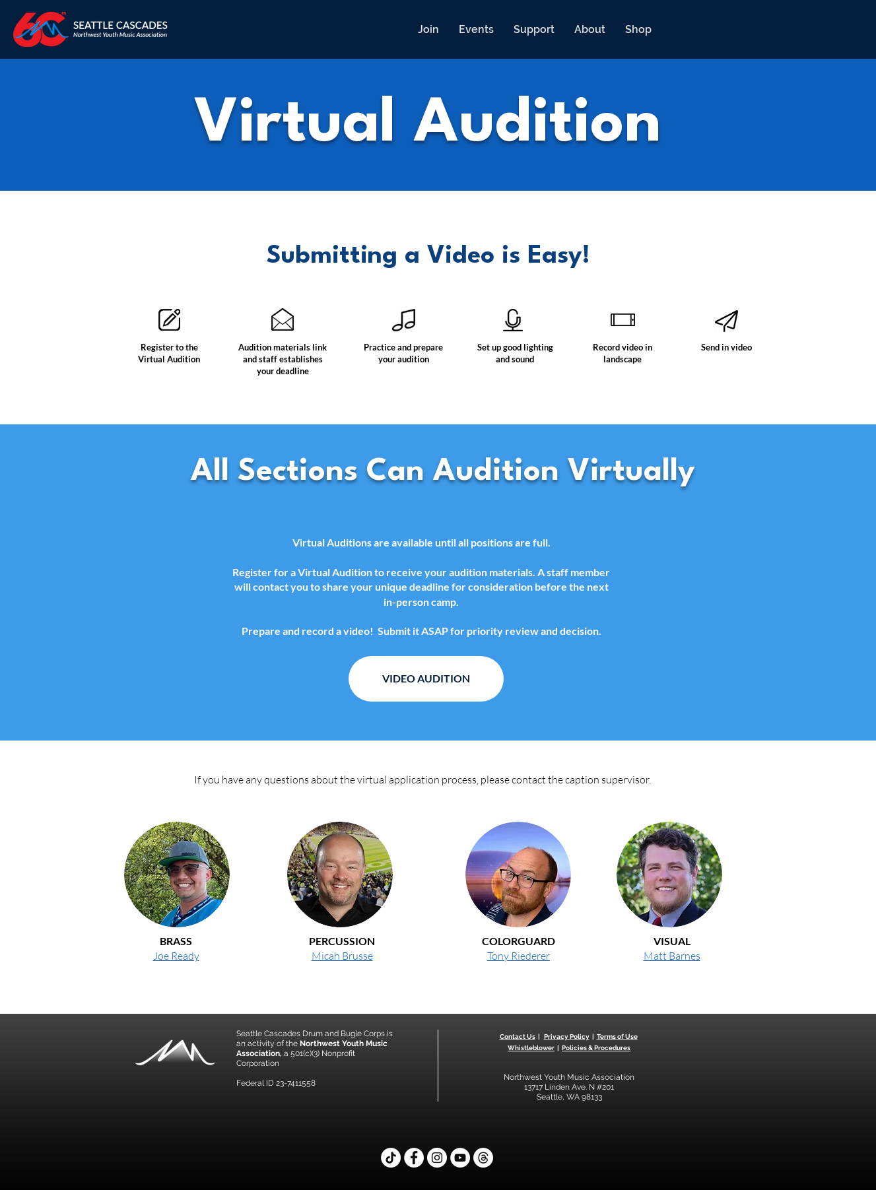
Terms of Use (617, 1036)
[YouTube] (460, 1158)
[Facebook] (414, 1158)
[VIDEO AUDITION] (426, 679)
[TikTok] (391, 1158)
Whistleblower (531, 1047)
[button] (428, 29)
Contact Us (517, 1036)
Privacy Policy (567, 1036)
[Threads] (483, 1158)
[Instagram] (437, 1158)
